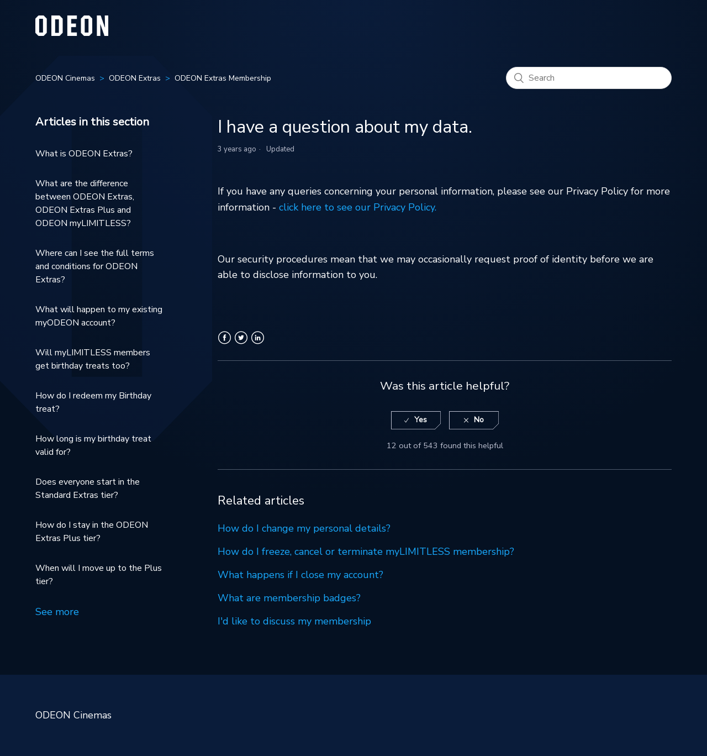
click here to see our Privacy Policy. (357, 207)
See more (57, 611)
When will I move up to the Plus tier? (98, 574)
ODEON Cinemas (65, 78)
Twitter (241, 344)
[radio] (416, 420)
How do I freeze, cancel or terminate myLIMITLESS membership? (366, 551)
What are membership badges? (289, 598)
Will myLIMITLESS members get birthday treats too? (92, 359)
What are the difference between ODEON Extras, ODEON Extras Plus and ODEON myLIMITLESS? (84, 203)
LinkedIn (258, 344)
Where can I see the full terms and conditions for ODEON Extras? (94, 266)
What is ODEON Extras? (84, 154)
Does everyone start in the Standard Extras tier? (87, 488)
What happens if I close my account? (300, 574)
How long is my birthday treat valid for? (93, 445)
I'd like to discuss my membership (294, 621)
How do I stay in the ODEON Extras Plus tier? (91, 531)
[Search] (589, 78)
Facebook (224, 344)
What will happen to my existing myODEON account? (98, 316)
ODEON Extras (135, 78)
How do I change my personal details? (304, 528)
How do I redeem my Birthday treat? (93, 402)
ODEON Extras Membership (223, 78)
